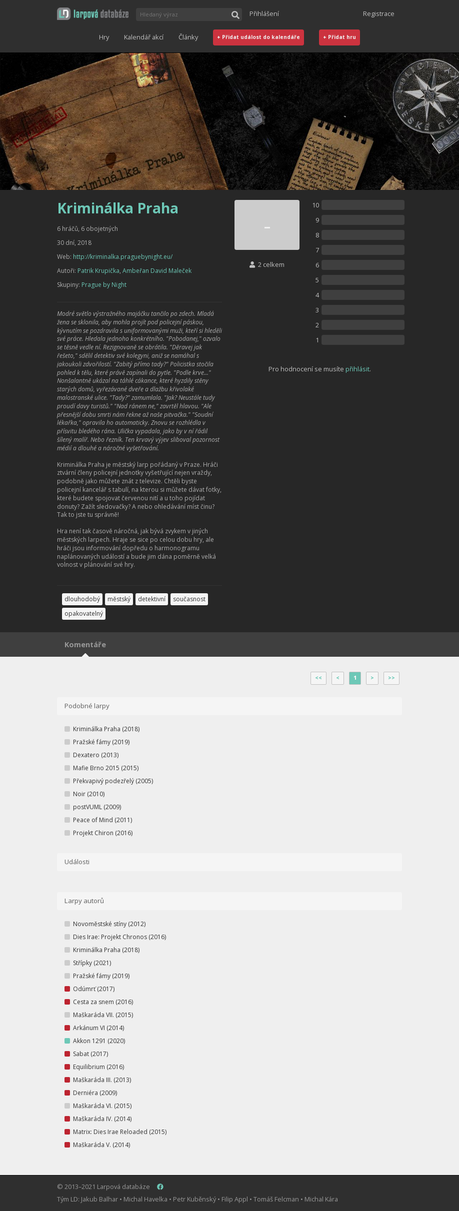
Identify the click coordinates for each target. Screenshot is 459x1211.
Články (188, 36)
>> (391, 677)
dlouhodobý (82, 599)
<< (318, 677)
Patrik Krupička (99, 270)
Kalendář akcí (144, 36)
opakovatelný (83, 613)
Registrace (378, 13)
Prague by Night (104, 284)
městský (119, 599)
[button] (92, 13)
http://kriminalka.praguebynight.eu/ (122, 256)
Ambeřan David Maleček (157, 270)
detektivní (152, 599)
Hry (104, 36)
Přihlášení (264, 13)
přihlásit (358, 368)
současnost (189, 599)
